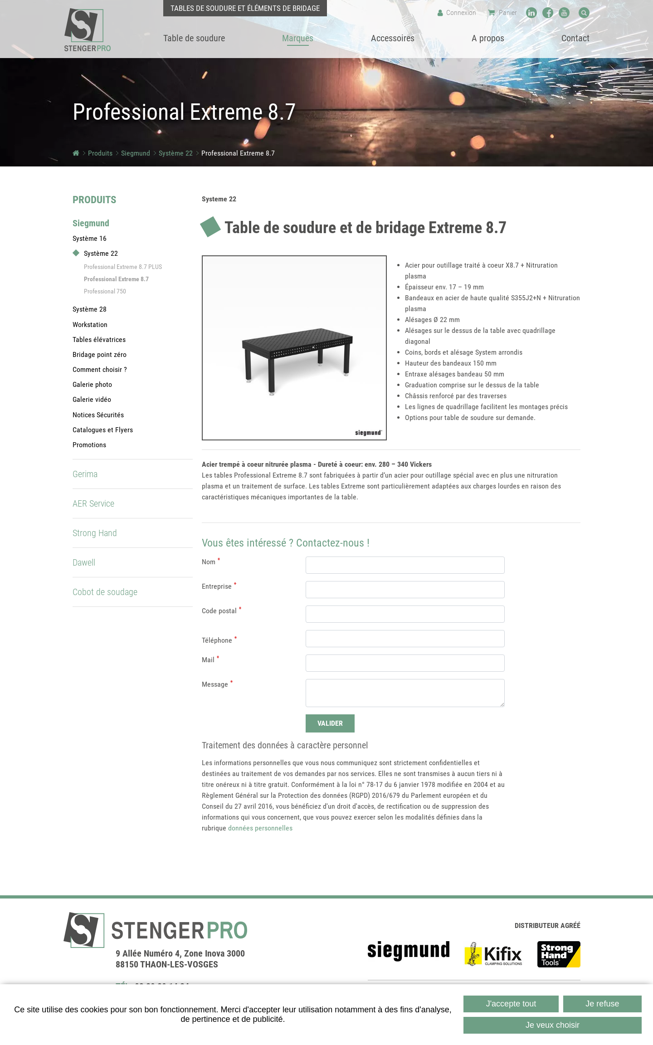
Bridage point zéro (100, 354)
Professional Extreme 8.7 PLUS (123, 266)
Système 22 (176, 153)
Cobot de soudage (105, 591)
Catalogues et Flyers (103, 429)
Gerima (85, 474)
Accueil (76, 153)
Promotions (89, 444)
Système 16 (90, 238)
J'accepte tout (511, 1003)
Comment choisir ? (100, 369)
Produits (100, 153)
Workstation (90, 324)
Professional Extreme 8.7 (238, 153)
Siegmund (135, 153)
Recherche (584, 12)
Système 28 (90, 309)
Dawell (84, 562)
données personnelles (260, 828)
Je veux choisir (553, 1025)
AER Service (93, 503)
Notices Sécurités (98, 414)
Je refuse (602, 1003)
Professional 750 (105, 291)
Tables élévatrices (99, 339)
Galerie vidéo (92, 399)
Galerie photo (92, 384)
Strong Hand (95, 532)
